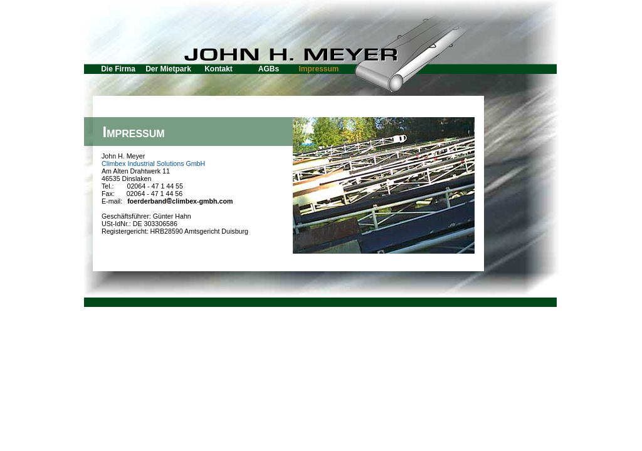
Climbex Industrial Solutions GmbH (153, 163)
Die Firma (118, 69)
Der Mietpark (168, 69)
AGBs (268, 69)
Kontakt (218, 69)
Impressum (318, 69)
